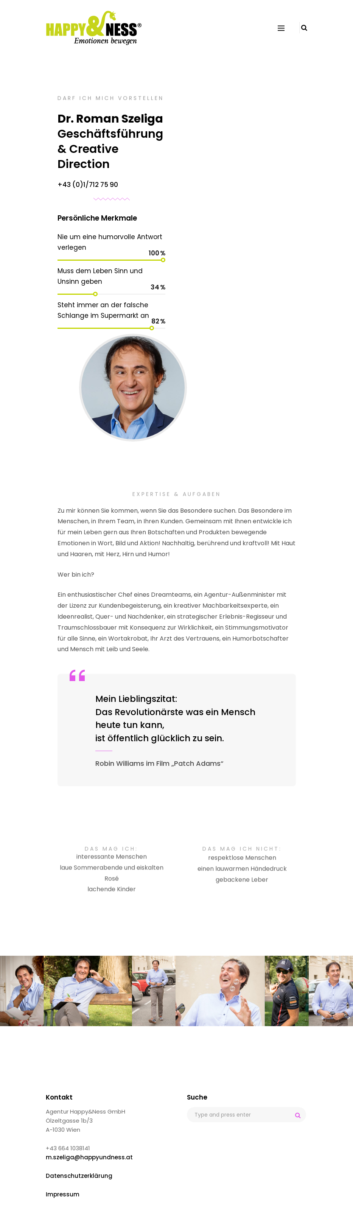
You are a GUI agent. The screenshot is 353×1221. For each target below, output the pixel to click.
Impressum (62, 1194)
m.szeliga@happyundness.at (89, 1157)
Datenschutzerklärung (79, 1176)
